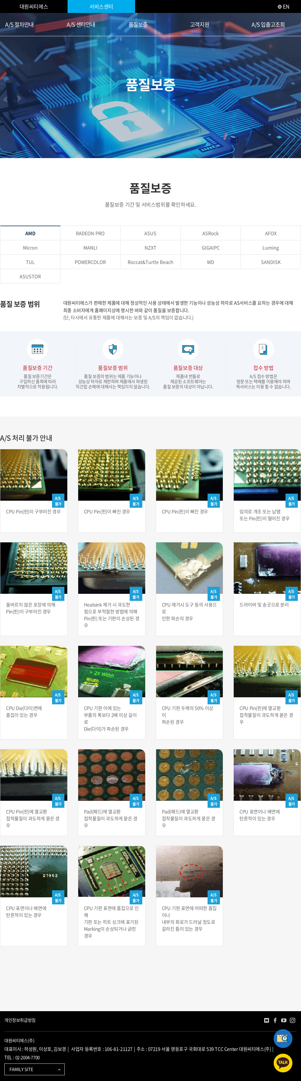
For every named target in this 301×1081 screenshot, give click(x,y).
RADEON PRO (90, 233)
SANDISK (271, 261)
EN (283, 6)
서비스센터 (101, 6)
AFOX (271, 233)
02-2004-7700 (27, 1057)
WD (210, 261)
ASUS (150, 233)
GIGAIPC (211, 247)
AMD (30, 233)
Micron (30, 247)
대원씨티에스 (34, 6)
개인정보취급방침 (20, 1020)
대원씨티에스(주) (19, 1040)
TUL (30, 261)
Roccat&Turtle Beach (150, 261)
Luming (270, 247)
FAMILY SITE (35, 1069)
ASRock (210, 233)
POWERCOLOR (90, 261)
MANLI (90, 247)
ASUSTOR (30, 276)
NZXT (150, 247)
